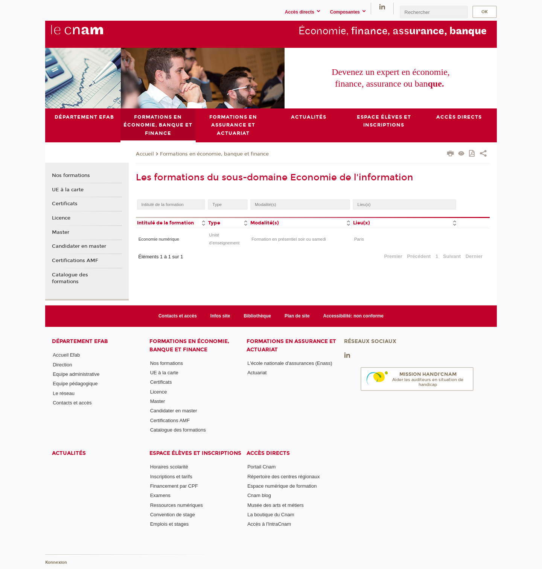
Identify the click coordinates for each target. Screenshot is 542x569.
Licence (61, 218)
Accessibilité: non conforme (353, 316)
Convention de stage (172, 514)
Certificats (65, 204)
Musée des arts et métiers (275, 505)
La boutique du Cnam (270, 514)
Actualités (69, 453)
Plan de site (297, 316)
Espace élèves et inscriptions (195, 453)
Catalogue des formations (70, 278)
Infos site (220, 316)
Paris (359, 238)
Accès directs (268, 453)
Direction (62, 364)
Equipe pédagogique (75, 383)
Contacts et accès (177, 316)
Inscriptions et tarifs (171, 476)
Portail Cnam (261, 467)
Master (60, 232)
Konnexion (56, 562)
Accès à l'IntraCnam (269, 524)
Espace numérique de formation (282, 486)
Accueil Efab (66, 355)
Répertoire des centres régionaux (283, 476)
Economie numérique (159, 238)
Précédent (419, 256)
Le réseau (64, 393)
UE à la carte (68, 189)
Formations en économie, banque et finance (214, 154)
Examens (160, 495)
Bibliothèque (257, 316)
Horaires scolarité (169, 467)
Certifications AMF (75, 261)
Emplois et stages (169, 524)
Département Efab (80, 341)
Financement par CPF (174, 486)
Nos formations (71, 175)
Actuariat (256, 372)
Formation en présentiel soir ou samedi (288, 238)
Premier (393, 256)
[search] (433, 12)
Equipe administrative (76, 374)
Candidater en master (79, 246)
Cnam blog (259, 495)
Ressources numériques (176, 505)
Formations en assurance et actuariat (291, 345)
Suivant (452, 256)
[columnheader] (171, 222)
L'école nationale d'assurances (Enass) (289, 363)
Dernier (474, 256)
